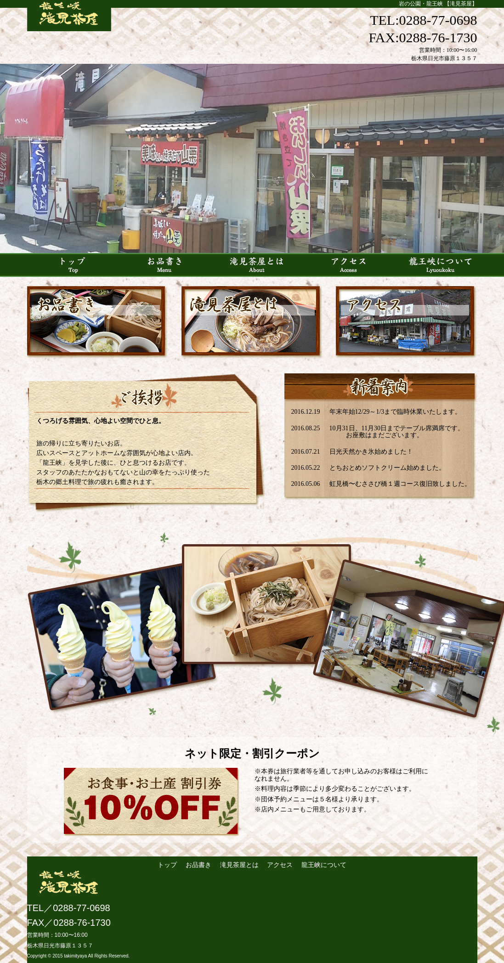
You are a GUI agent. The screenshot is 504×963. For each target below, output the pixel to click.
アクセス (280, 864)
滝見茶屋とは (239, 864)
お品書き (198, 864)
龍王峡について (323, 864)
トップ (168, 864)
